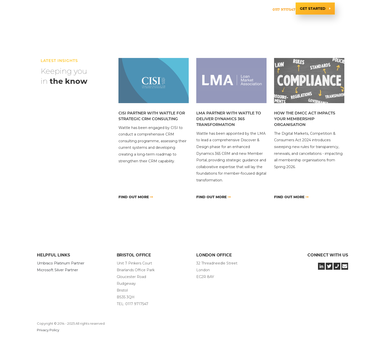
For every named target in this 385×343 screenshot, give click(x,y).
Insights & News (222, 9)
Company (104, 9)
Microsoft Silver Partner (57, 270)
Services (131, 9)
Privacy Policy (48, 330)
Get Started (313, 8)
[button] (104, 9)
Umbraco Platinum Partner (60, 263)
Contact (255, 9)
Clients (189, 9)
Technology (161, 9)
